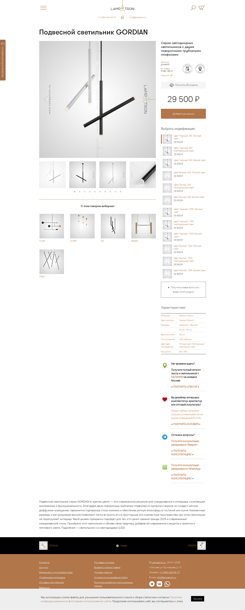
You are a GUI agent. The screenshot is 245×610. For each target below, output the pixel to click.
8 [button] (110, 192)
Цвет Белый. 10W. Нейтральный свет (190, 261)
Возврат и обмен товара (107, 567)
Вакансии (44, 587)
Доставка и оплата (104, 562)
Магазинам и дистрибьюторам (56, 572)
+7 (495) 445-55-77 (107, 17)
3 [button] (84, 192)
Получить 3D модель (183, 85)
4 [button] (90, 192)
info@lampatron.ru (138, 17)
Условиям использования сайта (91, 601)
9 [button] (115, 192)
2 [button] (79, 192)
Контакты (44, 562)
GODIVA (53, 545)
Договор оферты (103, 572)
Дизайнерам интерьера (52, 577)
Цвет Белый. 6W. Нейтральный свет (190, 188)
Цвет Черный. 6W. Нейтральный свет (190, 151)
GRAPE (192, 545)
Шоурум (43, 567)
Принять (197, 598)
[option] (97, 99)
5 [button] (95, 192)
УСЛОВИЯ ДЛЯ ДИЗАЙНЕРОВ (3, 59)
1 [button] (74, 192)
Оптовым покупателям (51, 582)
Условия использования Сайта (110, 577)
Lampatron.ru (159, 562)
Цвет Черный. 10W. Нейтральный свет (190, 224)
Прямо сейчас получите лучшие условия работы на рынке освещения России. (187, 414)
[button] (45, 99)
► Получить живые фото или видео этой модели (183, 289)
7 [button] (105, 192)
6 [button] (100, 192)
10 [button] (120, 192)
